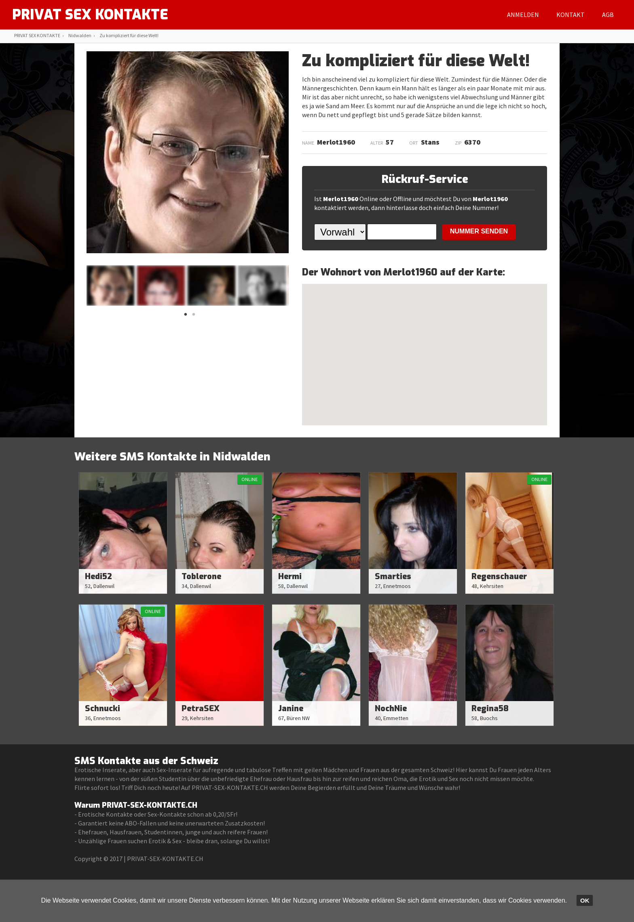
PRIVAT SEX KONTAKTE (92, 14)
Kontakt (570, 15)
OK (585, 900)
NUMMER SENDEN (479, 231)
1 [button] (186, 317)
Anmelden (523, 15)
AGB (608, 15)
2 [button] (194, 317)
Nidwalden (79, 35)
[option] (110, 285)
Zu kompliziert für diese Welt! (128, 35)
